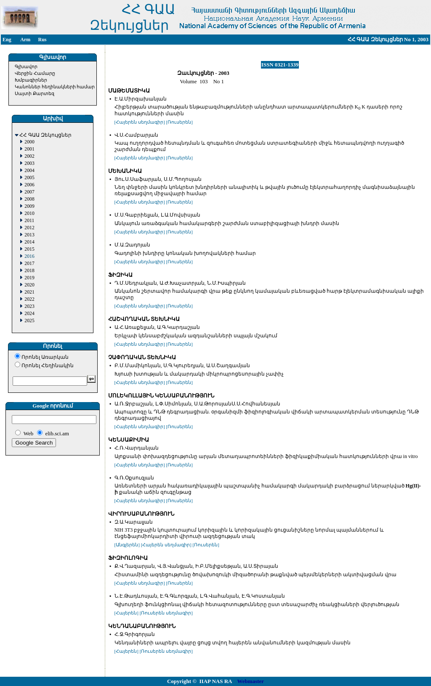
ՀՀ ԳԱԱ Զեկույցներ (45, 135)
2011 (29, 220)
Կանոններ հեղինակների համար (55, 86)
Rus (42, 39)
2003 (29, 163)
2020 (29, 285)
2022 (29, 299)
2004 (29, 170)
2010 (29, 213)
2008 (29, 199)
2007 (29, 192)
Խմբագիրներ (31, 79)
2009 (29, 206)
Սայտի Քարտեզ (34, 93)
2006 (29, 185)
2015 (29, 249)
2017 (29, 263)
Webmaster (250, 681)
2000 (29, 142)
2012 (29, 227)
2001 (29, 149)
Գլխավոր (26, 66)
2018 (29, 270)
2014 (29, 242)
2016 (29, 256)
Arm (25, 39)
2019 (29, 278)
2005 (29, 177)
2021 (29, 292)
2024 (29, 313)
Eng (7, 39)
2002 (29, 156)
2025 (29, 320)
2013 (29, 235)
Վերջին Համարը (35, 73)
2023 (29, 306)
